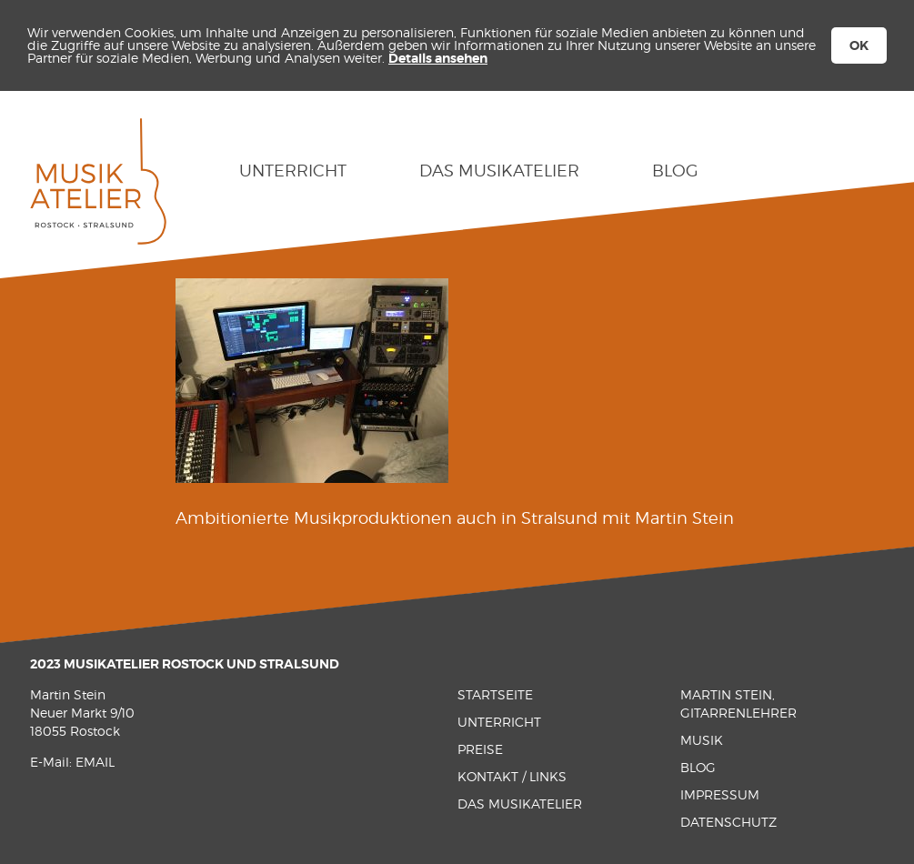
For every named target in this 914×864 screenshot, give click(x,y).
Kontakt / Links (512, 776)
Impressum (719, 794)
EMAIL (95, 761)
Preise (480, 749)
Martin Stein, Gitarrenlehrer (738, 703)
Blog (675, 170)
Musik (701, 740)
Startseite (495, 694)
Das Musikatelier (499, 170)
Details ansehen (437, 58)
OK (859, 45)
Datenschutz (728, 821)
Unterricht (293, 170)
